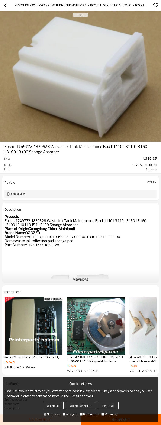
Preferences (89, 414)
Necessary (52, 414)
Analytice (70, 414)
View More (80, 279)
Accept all (53, 405)
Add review (18, 194)
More (150, 182)
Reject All (108, 405)
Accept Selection (80, 405)
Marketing (109, 414)
